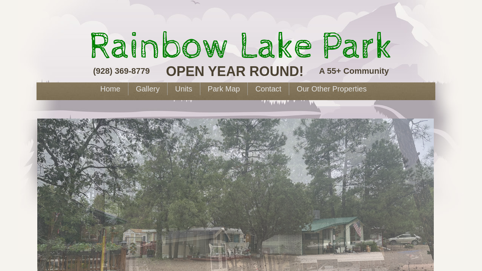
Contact (268, 89)
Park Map (224, 89)
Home (110, 89)
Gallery (148, 89)
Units (183, 89)
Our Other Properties (332, 89)
